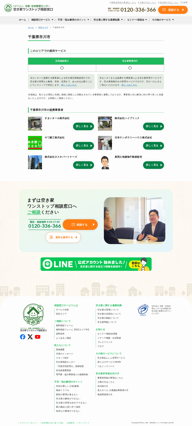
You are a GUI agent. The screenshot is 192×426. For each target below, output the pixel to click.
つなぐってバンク (106, 366)
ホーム (22, 20)
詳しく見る (82, 126)
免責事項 (71, 423)
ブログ (100, 346)
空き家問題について (107, 322)
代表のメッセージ (64, 354)
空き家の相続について (108, 318)
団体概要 (60, 349)
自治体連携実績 (63, 370)
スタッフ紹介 (62, 358)
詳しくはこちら (69, 85)
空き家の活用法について (109, 314)
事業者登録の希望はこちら (123, 2)
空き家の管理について (108, 310)
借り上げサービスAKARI (109, 362)
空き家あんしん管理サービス (111, 358)
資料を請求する (64, 237)
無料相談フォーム (64, 325)
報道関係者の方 (104, 394)
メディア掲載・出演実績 (109, 338)
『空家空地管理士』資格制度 (70, 366)
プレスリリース (104, 342)
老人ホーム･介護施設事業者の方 (112, 390)
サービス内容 (62, 310)
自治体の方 (102, 386)
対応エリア (43, 27)
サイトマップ (84, 423)
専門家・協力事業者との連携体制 (72, 374)
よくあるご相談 (63, 338)
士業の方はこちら (148, 2)
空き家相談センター (65, 362)
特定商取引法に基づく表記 (52, 423)
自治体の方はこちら (169, 2)
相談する (173, 9)
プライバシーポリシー (29, 423)
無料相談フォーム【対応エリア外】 (73, 329)
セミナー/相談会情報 (107, 334)
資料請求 (60, 334)
